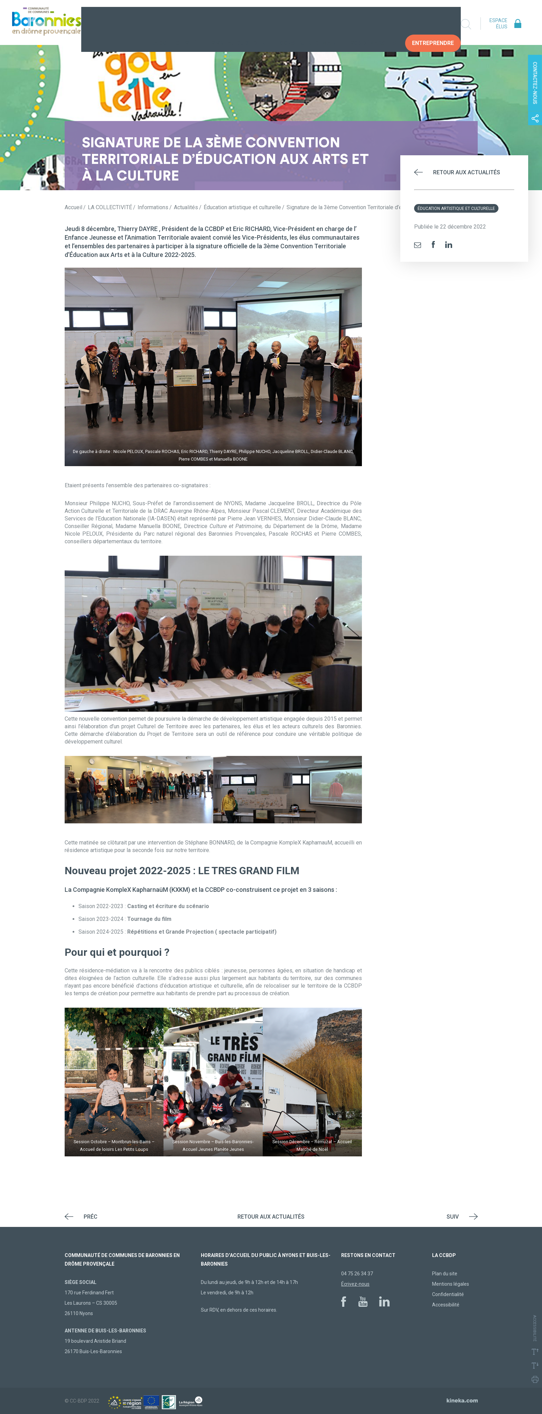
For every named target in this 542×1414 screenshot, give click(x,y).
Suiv (453, 1216)
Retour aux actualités (466, 172)
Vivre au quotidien (238, 24)
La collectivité (174, 24)
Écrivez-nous (355, 1284)
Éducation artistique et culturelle (456, 208)
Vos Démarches (373, 24)
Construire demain (308, 24)
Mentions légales (450, 1284)
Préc (90, 1216)
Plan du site (444, 1273)
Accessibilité (445, 1304)
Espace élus (498, 23)
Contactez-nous (535, 83)
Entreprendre (433, 24)
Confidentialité (448, 1294)
